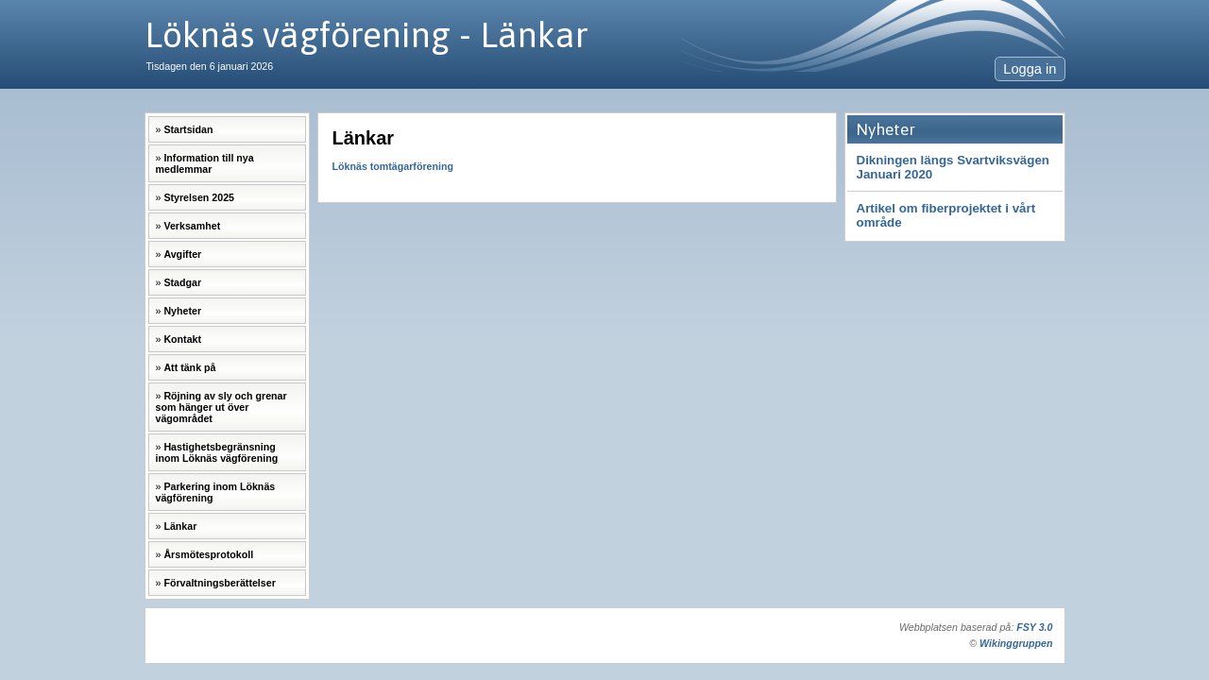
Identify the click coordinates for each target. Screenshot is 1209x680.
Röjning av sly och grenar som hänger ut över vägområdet (221, 407)
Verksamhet (191, 225)
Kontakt (182, 339)
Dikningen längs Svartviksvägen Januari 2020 (953, 167)
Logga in (1029, 68)
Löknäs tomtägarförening (392, 166)
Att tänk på (189, 367)
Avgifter (182, 254)
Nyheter (182, 310)
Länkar (179, 526)
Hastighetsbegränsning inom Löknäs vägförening (217, 452)
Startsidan (188, 129)
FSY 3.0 (1034, 627)
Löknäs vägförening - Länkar (366, 34)
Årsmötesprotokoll (208, 554)
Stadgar (182, 282)
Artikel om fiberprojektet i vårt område (946, 215)
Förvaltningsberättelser (219, 582)
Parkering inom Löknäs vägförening (216, 492)
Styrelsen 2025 (198, 197)
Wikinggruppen (1015, 643)
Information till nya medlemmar (205, 163)
